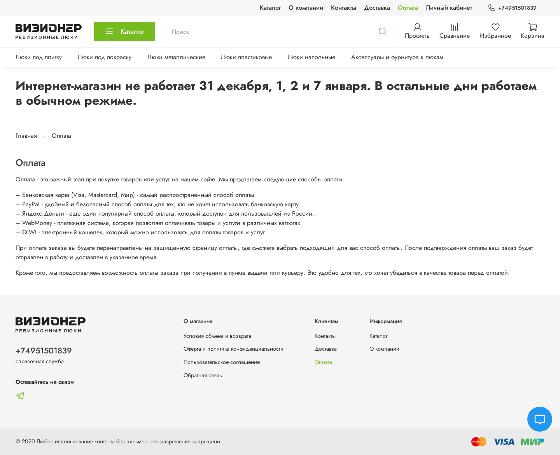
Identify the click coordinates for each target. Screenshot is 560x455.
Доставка (377, 7)
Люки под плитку (39, 57)
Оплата (408, 7)
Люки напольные (311, 57)
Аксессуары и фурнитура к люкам (397, 57)
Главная (26, 135)
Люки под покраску (104, 57)
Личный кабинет (449, 7)
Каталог (270, 7)
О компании (306, 7)
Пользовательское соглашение (222, 362)
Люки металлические (176, 57)
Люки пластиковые (246, 57)
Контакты (343, 7)
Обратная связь (203, 375)
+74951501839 (512, 8)
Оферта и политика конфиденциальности (234, 349)
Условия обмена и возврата (217, 336)
